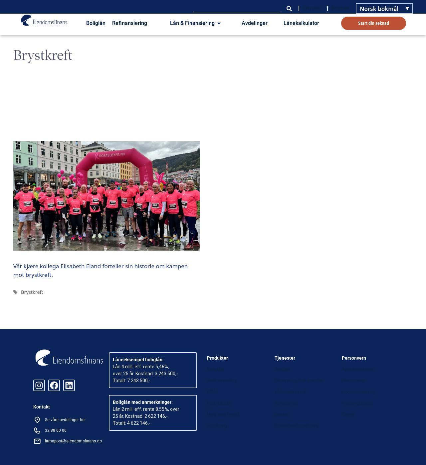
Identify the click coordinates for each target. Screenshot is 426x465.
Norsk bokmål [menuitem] (379, 9)
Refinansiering (129, 23)
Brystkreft (32, 292)
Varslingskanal (357, 403)
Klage (347, 414)
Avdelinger (255, 23)
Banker (282, 414)
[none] (384, 8)
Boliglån (96, 23)
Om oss (311, 8)
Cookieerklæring (359, 392)
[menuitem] (384, 8)
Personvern (354, 380)
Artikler (282, 369)
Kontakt (340, 8)
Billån (212, 392)
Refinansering (221, 380)
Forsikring (217, 425)
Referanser (287, 403)
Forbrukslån (219, 403)
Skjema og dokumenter (299, 380)
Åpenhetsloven (358, 369)
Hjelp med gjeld (223, 414)
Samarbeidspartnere (297, 425)
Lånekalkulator (301, 23)
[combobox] (236, 8)
